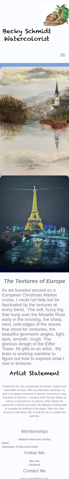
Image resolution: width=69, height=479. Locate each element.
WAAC (5, 443)
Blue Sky (34, 461)
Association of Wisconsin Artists (20, 446)
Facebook (34, 464)
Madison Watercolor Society (35, 439)
